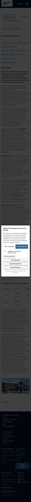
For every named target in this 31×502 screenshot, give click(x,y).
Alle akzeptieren (15, 267)
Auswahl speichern (15, 264)
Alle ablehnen (15, 260)
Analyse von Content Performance (14, 252)
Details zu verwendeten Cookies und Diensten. (16, 271)
